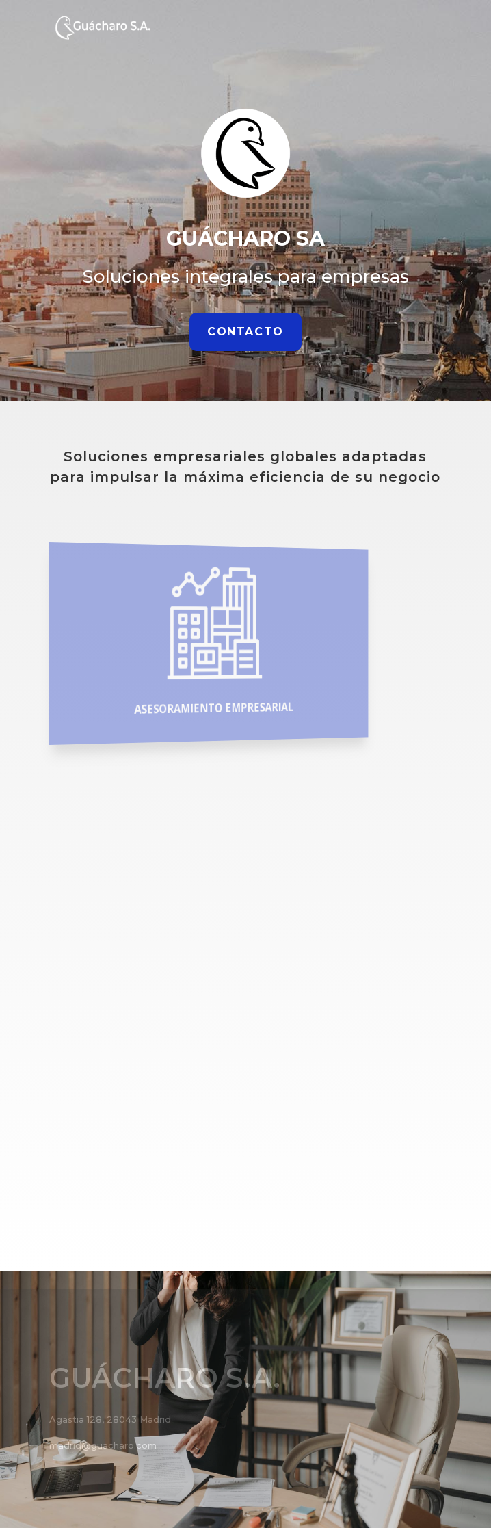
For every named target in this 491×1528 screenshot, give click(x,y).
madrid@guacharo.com (103, 1445)
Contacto (245, 331)
